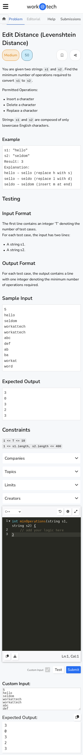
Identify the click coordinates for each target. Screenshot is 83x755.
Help (51, 19)
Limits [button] (41, 485)
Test (58, 669)
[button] (62, 55)
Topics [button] (41, 471)
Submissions (70, 19)
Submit (73, 669)
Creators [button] (41, 498)
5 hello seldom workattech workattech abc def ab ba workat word (41, 699)
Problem (16, 19)
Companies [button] (41, 458)
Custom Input (35, 670)
